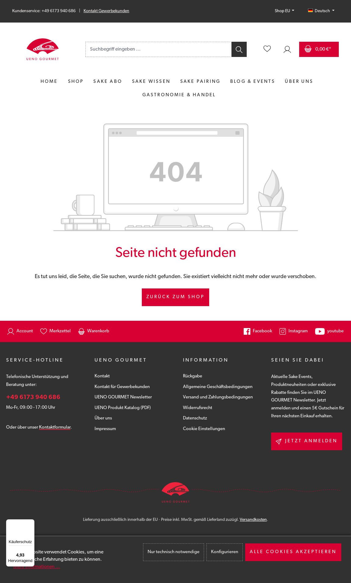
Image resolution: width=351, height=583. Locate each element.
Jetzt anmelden (307, 441)
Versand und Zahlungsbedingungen (218, 397)
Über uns (103, 418)
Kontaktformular (54, 427)
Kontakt (102, 376)
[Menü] (30, 523)
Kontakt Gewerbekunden (106, 11)
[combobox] (158, 49)
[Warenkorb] (319, 49)
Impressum (105, 429)
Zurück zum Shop (175, 297)
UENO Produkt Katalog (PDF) (123, 408)
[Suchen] (239, 49)
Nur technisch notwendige (173, 552)
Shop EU (283, 11)
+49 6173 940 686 (33, 397)
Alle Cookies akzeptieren (293, 552)
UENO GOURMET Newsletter (123, 397)
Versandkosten (253, 520)
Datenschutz (195, 418)
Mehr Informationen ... (36, 566)
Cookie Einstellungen (204, 429)
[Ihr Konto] (287, 49)
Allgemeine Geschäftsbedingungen (218, 387)
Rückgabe (192, 376)
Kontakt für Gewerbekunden (122, 387)
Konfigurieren (224, 552)
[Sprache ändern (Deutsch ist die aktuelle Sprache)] (321, 11)
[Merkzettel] (267, 49)
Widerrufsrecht (197, 408)
